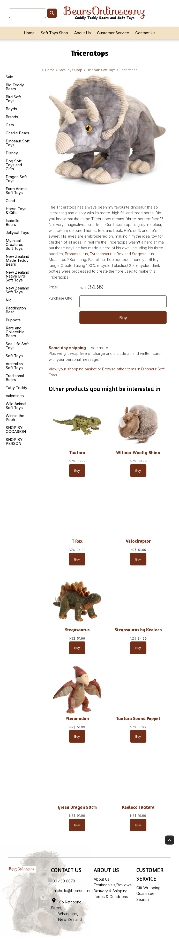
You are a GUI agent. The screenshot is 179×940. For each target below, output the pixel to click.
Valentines (15, 395)
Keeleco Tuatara (138, 807)
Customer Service (113, 32)
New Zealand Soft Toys (17, 290)
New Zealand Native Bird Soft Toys (17, 276)
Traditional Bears (15, 377)
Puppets (13, 319)
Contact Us (145, 32)
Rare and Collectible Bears (15, 332)
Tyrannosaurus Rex (106, 253)
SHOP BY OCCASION (16, 429)
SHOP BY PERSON (14, 441)
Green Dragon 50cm (77, 807)
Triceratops (128, 70)
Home (29, 32)
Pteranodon (77, 718)
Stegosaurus (143, 253)
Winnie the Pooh (15, 417)
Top (169, 840)
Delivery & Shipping (111, 890)
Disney (12, 152)
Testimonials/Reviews (113, 884)
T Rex (77, 541)
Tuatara (77, 452)
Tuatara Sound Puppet (138, 718)
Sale (9, 76)
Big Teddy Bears (15, 86)
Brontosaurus (76, 253)
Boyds (11, 108)
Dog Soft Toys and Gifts (14, 164)
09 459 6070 (64, 881)
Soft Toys (14, 355)
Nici (9, 300)
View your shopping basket (72, 369)
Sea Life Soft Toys (17, 345)
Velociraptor (138, 541)
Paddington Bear (16, 310)
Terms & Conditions (111, 896)
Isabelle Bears (12, 222)
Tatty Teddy (16, 387)
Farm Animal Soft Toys (16, 190)
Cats (10, 124)
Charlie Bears (17, 132)
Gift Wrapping (148, 887)
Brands (12, 116)
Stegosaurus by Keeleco (138, 629)
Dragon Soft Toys (16, 178)
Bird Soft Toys (13, 98)
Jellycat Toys (17, 232)
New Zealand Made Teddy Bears (17, 260)
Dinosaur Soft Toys (101, 70)
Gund (10, 200)
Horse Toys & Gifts (16, 210)
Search (142, 899)
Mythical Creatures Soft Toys (14, 244)
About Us (82, 32)
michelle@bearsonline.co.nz (77, 890)
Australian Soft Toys (14, 365)
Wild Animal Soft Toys (16, 405)
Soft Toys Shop (54, 32)
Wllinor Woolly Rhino (138, 452)
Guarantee (145, 893)
